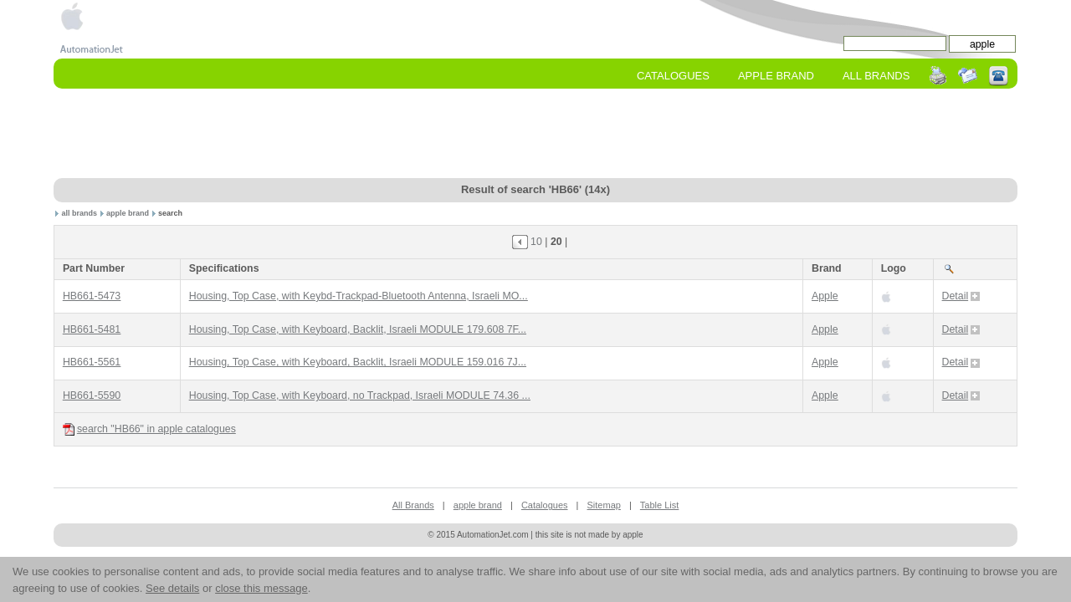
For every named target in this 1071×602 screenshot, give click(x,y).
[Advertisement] (535, 134)
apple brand (127, 213)
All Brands (876, 75)
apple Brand (776, 75)
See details (172, 588)
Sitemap (604, 505)
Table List (659, 505)
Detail (961, 296)
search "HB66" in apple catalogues (149, 429)
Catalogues (673, 75)
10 (536, 241)
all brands (80, 213)
